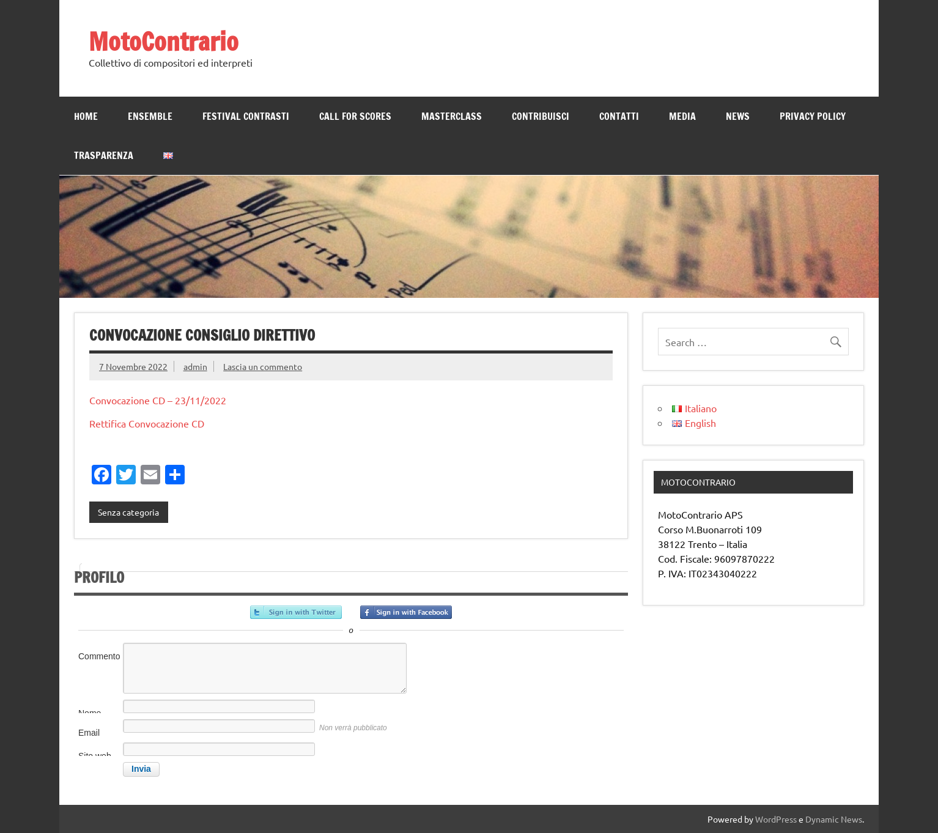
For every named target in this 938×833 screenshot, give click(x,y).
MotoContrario (163, 41)
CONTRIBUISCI (540, 116)
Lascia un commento (262, 366)
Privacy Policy (813, 116)
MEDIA (682, 116)
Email (89, 733)
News (738, 116)
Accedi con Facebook (406, 612)
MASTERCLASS (451, 116)
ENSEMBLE (150, 116)
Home (86, 116)
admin (195, 366)
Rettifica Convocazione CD (146, 423)
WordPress (776, 818)
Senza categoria (128, 511)
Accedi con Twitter (296, 612)
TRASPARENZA (103, 155)
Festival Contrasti (245, 116)
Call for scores (355, 116)
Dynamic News (833, 818)
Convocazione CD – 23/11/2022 (157, 400)
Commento (99, 656)
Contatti (619, 116)
